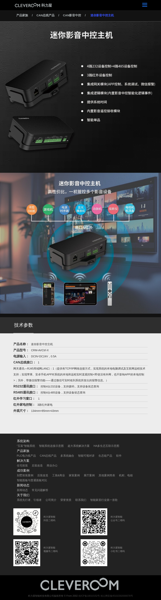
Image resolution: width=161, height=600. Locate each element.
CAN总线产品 (45, 15)
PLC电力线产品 (26, 455)
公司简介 (50, 499)
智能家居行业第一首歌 (104, 499)
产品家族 (22, 15)
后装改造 (37, 465)
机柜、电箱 (126, 475)
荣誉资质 (65, 499)
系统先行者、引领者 (29, 499)
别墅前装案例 (25, 475)
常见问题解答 (40, 490)
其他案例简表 (107, 475)
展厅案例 (89, 475)
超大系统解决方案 (79, 445)
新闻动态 (22, 490)
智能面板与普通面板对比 (32, 480)
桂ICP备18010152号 (89, 595)
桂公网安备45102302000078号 (117, 595)
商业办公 (52, 465)
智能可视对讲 (86, 455)
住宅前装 (22, 465)
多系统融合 (67, 455)
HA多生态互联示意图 (106, 445)
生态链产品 (105, 455)
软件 (119, 455)
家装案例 (74, 475)
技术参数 (23, 325)
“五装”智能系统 (26, 445)
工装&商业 (58, 475)
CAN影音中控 (72, 15)
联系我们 (80, 499)
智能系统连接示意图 (51, 445)
